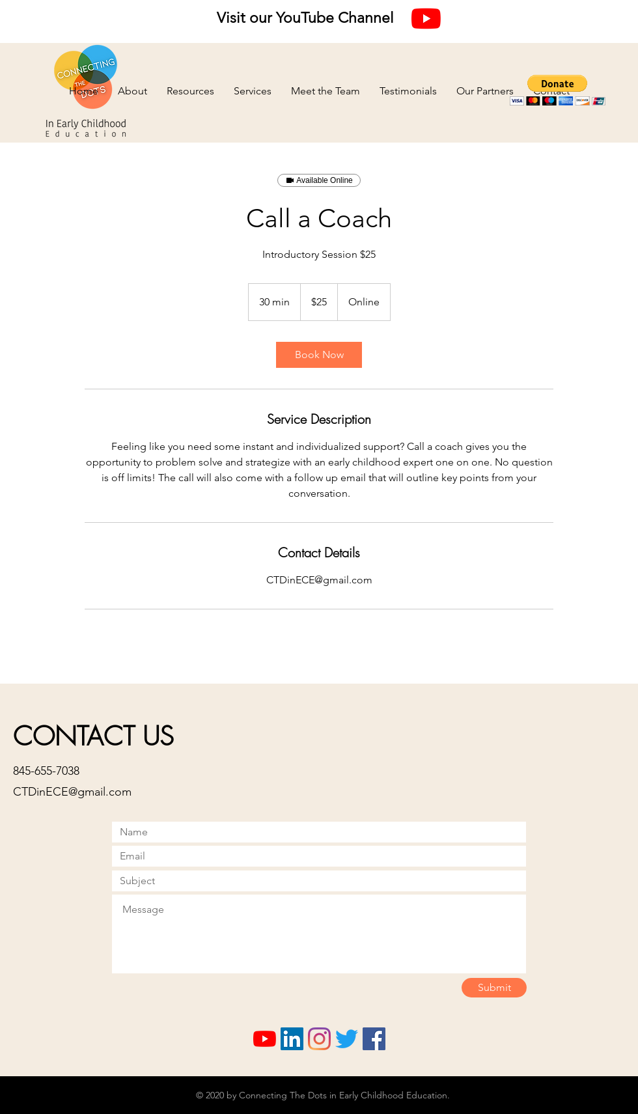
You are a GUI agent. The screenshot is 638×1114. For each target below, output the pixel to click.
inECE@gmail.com (84, 792)
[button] (557, 90)
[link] (319, 355)
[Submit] (494, 987)
